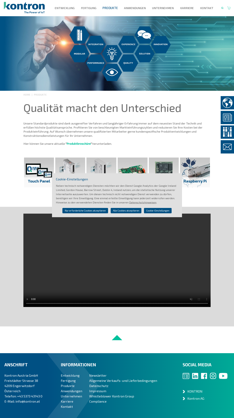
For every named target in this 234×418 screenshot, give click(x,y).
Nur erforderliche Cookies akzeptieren (85, 210)
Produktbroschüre (79, 143)
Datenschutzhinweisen (142, 202)
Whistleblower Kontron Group (111, 396)
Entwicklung (65, 8)
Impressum (97, 391)
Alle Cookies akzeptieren (126, 210)
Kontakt (206, 8)
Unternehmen (163, 8)
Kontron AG (195, 398)
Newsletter (98, 375)
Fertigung (88, 8)
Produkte (110, 8)
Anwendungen (135, 8)
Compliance (98, 401)
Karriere (187, 8)
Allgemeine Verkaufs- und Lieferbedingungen (123, 381)
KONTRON (194, 391)
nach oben (117, 337)
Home (27, 94)
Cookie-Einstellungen (157, 210)
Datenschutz (98, 386)
